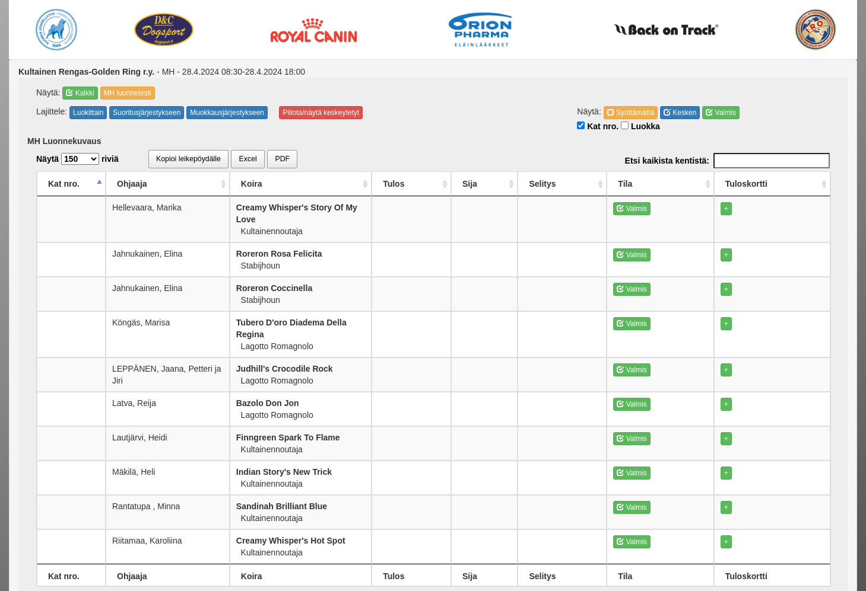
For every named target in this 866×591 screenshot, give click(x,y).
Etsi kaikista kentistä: (727, 160)
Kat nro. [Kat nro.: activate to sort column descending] (64, 184)
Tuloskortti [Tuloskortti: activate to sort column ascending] (775, 184)
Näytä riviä (77, 159)
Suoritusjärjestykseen (146, 112)
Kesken (680, 112)
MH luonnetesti (127, 93)
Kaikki (80, 93)
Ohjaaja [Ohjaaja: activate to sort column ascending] (136, 184)
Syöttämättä (630, 112)
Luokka (640, 126)
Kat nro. (597, 126)
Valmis (720, 112)
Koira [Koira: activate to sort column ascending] (313, 184)
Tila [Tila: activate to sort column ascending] (693, 184)
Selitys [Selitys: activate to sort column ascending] (632, 184)
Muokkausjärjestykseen (227, 112)
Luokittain (88, 112)
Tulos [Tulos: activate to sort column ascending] (520, 184)
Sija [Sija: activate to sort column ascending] (576, 184)
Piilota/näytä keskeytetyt (321, 112)
